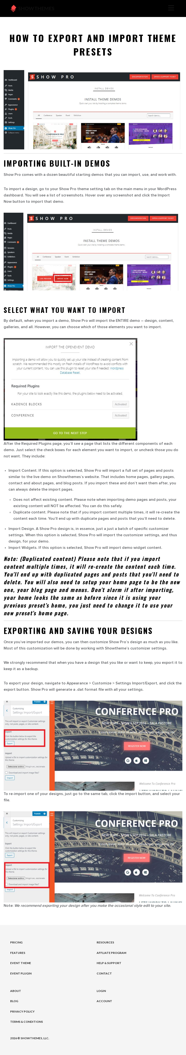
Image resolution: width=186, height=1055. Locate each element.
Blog (14, 1001)
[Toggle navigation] (123, 8)
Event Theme (20, 963)
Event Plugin (20, 973)
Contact (104, 973)
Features (17, 953)
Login (101, 991)
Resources (105, 942)
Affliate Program (111, 953)
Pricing (16, 942)
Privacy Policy (22, 1011)
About (15, 991)
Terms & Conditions (26, 1021)
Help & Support (109, 963)
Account (104, 1001)
